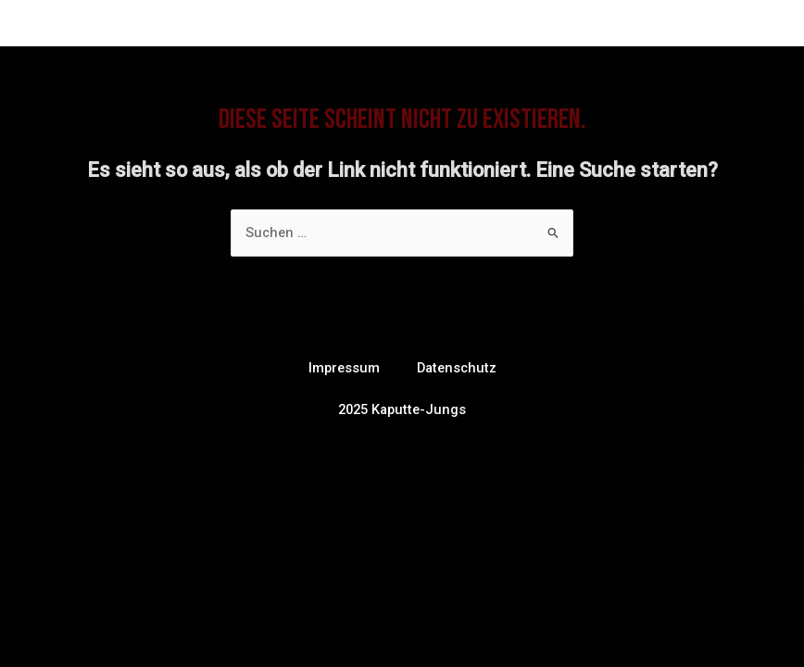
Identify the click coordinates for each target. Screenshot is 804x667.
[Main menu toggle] (754, 26)
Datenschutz (456, 367)
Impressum (344, 367)
